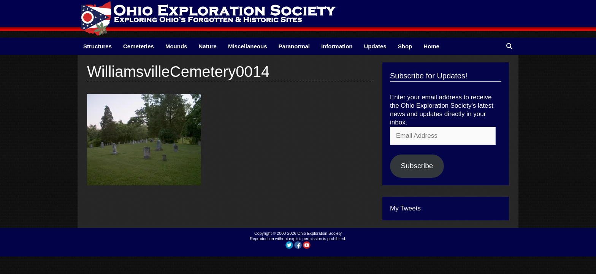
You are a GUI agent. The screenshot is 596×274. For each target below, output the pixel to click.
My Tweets (405, 208)
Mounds (176, 46)
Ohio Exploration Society (319, 233)
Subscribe (417, 166)
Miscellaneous (247, 46)
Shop (405, 46)
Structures (97, 46)
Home (431, 46)
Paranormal (294, 46)
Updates (375, 46)
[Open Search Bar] (509, 46)
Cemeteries (138, 46)
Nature (207, 46)
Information (337, 46)
